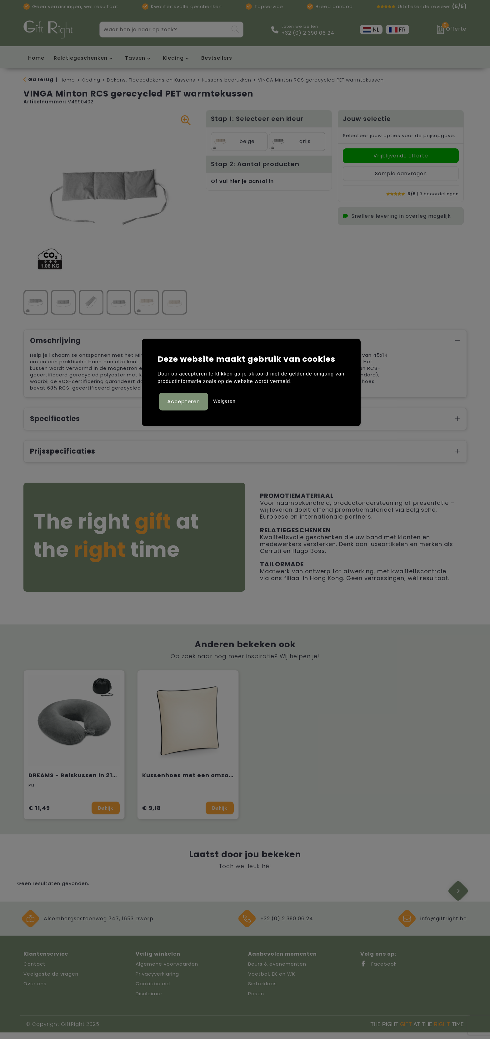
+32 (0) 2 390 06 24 (308, 33)
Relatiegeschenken (81, 58)
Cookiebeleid (153, 990)
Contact (34, 970)
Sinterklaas (262, 990)
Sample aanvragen (401, 173)
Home (67, 80)
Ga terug (40, 79)
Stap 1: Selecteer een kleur (257, 118)
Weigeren (224, 400)
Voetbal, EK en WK (271, 980)
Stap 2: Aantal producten (255, 164)
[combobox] (164, 29)
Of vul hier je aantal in (242, 181)
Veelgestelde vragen (50, 980)
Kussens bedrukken (226, 80)
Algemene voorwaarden (167, 970)
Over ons (35, 990)
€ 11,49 (39, 814)
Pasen (256, 1000)
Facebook (378, 970)
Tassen (135, 58)
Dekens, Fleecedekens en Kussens (151, 80)
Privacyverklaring (157, 980)
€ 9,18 (151, 814)
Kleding (173, 58)
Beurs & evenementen (277, 970)
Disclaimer (149, 1000)
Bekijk (105, 814)
